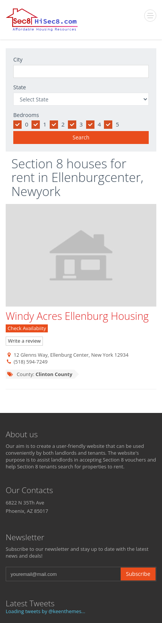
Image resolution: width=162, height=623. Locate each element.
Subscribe (138, 573)
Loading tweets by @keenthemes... (45, 611)
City (17, 59)
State (19, 87)
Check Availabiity (27, 328)
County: (39, 374)
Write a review (24, 340)
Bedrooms (26, 115)
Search (80, 137)
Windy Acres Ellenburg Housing (77, 316)
